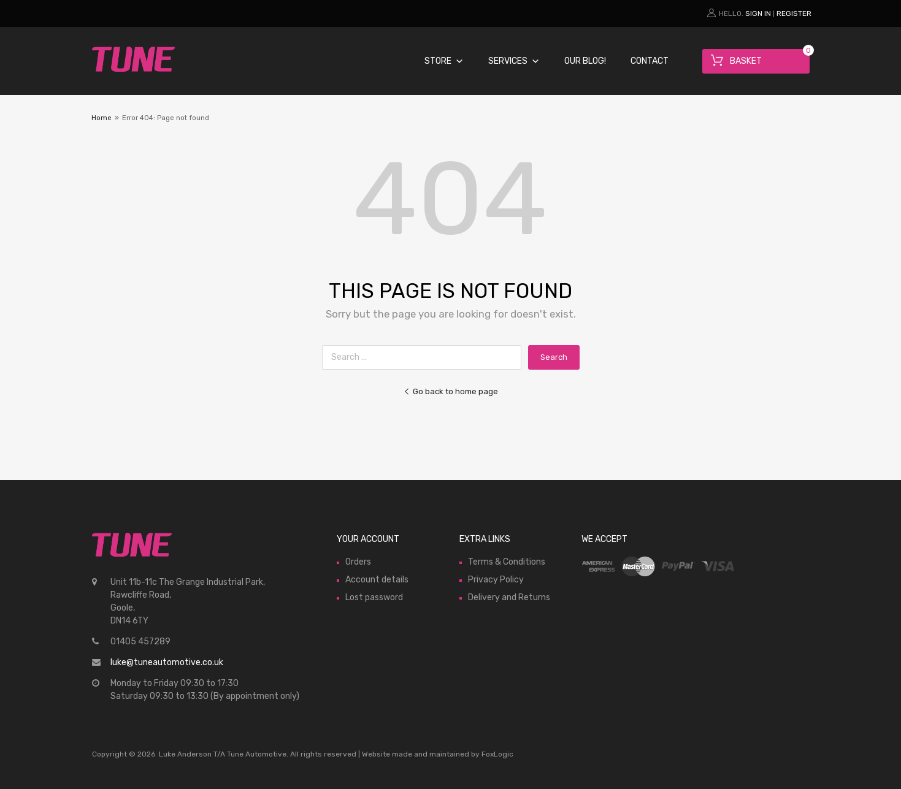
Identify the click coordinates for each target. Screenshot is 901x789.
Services (514, 61)
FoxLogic (497, 754)
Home (101, 118)
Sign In (758, 13)
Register (793, 13)
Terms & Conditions (506, 562)
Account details (376, 579)
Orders (358, 562)
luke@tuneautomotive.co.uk (166, 662)
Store (444, 61)
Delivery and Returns (509, 597)
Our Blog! (585, 61)
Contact (650, 61)
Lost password (374, 597)
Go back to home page (451, 391)
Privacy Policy (496, 579)
